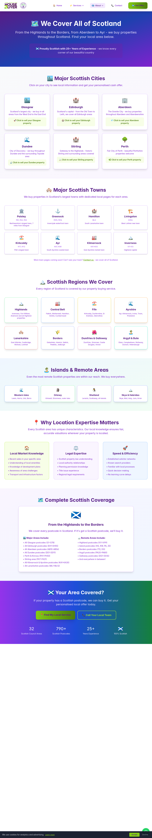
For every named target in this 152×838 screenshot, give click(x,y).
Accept (134, 835)
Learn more (50, 834)
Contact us (88, 260)
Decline (145, 835)
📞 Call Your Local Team (96, 615)
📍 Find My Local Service (55, 614)
